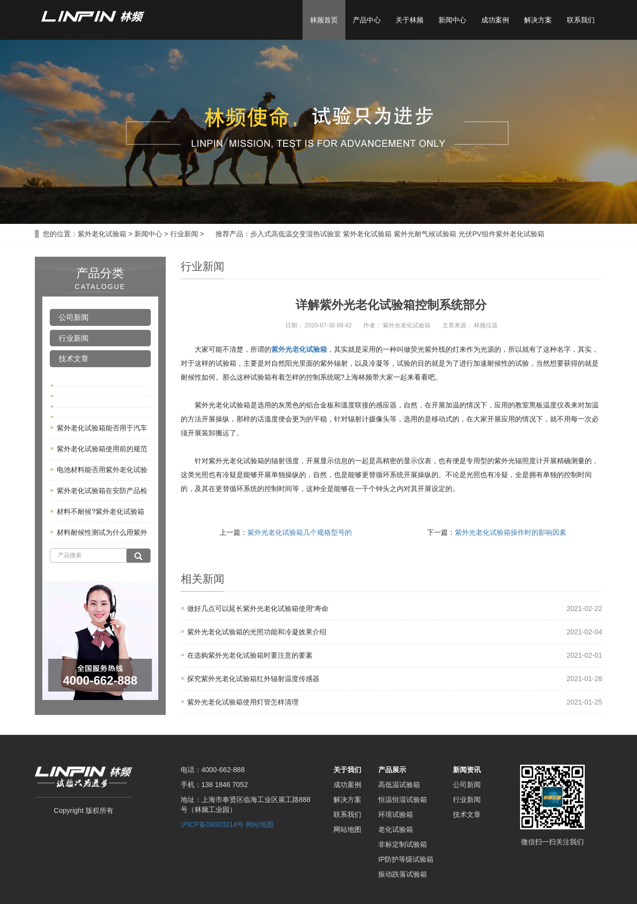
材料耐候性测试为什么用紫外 (102, 532)
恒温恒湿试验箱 (402, 800)
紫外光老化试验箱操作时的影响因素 (510, 532)
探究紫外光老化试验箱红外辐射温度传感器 (253, 679)
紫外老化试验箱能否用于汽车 (102, 428)
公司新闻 (74, 317)
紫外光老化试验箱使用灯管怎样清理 (243, 702)
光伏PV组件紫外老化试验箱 (501, 234)
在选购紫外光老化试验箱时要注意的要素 (250, 655)
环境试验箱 (395, 814)
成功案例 (495, 20)
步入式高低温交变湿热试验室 (295, 234)
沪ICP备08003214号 (212, 824)
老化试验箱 (395, 829)
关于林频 (410, 20)
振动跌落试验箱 (402, 874)
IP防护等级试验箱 (405, 859)
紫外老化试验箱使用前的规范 (102, 449)
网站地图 (260, 824)
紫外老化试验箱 (102, 234)
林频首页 (324, 20)
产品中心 (367, 20)
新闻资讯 (467, 770)
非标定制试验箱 (402, 844)
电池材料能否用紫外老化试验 (102, 470)
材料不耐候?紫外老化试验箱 (100, 511)
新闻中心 (452, 20)
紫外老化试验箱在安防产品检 (102, 491)
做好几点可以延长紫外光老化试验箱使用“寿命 (258, 608)
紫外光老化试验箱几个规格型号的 (299, 532)
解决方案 (538, 20)
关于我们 (347, 770)
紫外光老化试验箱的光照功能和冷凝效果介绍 (256, 632)
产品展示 (392, 770)
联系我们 (581, 20)
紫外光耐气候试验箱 (425, 234)
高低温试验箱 (399, 785)
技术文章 (74, 358)
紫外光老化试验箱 (299, 349)
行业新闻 (184, 234)
